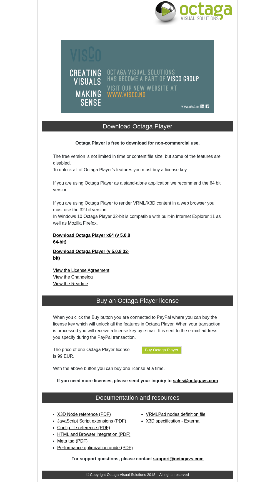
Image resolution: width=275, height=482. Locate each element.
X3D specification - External (173, 421)
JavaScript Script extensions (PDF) (91, 421)
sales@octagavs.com (195, 380)
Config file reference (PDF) (83, 427)
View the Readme (70, 283)
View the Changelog (73, 277)
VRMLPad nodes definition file (175, 414)
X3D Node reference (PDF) (84, 414)
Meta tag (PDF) (72, 441)
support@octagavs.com (178, 458)
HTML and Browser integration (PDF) (94, 434)
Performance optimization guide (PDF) (95, 447)
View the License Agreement (81, 270)
